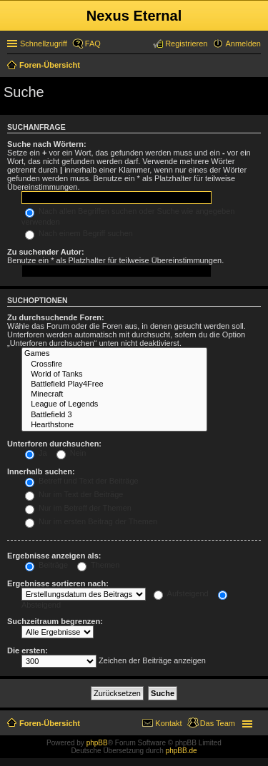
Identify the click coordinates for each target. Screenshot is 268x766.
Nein (71, 453)
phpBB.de (181, 751)
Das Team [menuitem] (217, 723)
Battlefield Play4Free (114, 384)
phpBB (97, 743)
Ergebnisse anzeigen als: (54, 555)
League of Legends (114, 404)
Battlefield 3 (114, 415)
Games (114, 354)
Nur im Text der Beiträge (74, 494)
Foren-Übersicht (49, 723)
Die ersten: (27, 650)
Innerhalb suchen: (41, 471)
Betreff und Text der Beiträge (82, 480)
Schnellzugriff (43, 43)
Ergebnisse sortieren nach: (58, 583)
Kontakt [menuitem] (168, 723)
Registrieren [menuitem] (186, 43)
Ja (36, 453)
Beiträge (46, 565)
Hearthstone (114, 425)
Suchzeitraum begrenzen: (55, 621)
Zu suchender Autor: (45, 251)
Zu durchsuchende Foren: (55, 317)
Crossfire (114, 364)
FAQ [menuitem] (93, 43)
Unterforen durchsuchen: (54, 443)
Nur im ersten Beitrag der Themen (91, 521)
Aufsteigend (181, 593)
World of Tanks (114, 374)
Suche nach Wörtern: (46, 144)
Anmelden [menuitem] (243, 43)
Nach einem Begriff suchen (79, 233)
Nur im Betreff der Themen (78, 508)
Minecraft (114, 394)
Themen (98, 565)
